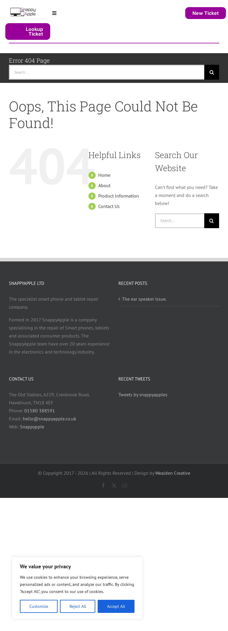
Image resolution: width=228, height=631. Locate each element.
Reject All (77, 606)
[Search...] (106, 72)
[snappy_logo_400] (23, 9)
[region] (77, 588)
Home (104, 175)
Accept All (116, 606)
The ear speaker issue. (144, 299)
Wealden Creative (172, 473)
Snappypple (32, 427)
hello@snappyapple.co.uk (49, 419)
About (104, 185)
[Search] (211, 72)
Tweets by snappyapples (142, 394)
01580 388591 (39, 411)
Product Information (118, 196)
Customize (38, 606)
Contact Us (109, 206)
